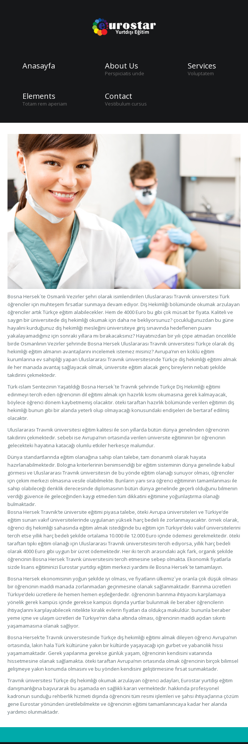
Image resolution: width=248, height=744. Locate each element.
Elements (38, 96)
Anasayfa (38, 66)
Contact (118, 96)
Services (202, 66)
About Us (121, 66)
